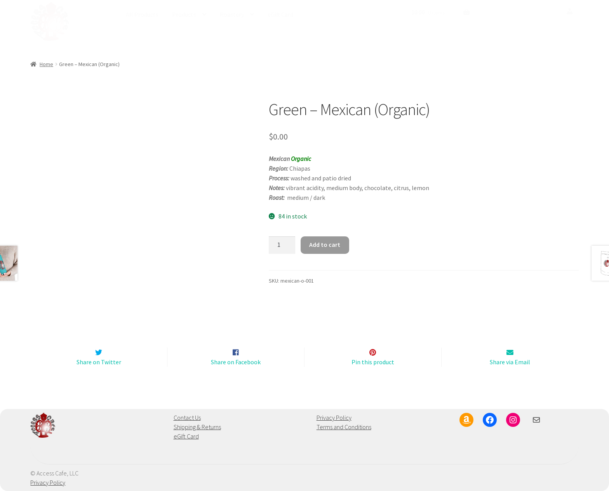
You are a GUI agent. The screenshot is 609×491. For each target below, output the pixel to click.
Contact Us (187, 418)
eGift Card (280, 14)
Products (184, 14)
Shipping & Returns (197, 427)
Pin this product (372, 362)
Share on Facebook (236, 362)
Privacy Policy (334, 418)
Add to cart (324, 244)
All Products (142, 14)
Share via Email (510, 362)
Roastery (232, 14)
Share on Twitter (99, 362)
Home (46, 64)
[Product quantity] (282, 245)
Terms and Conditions (344, 427)
